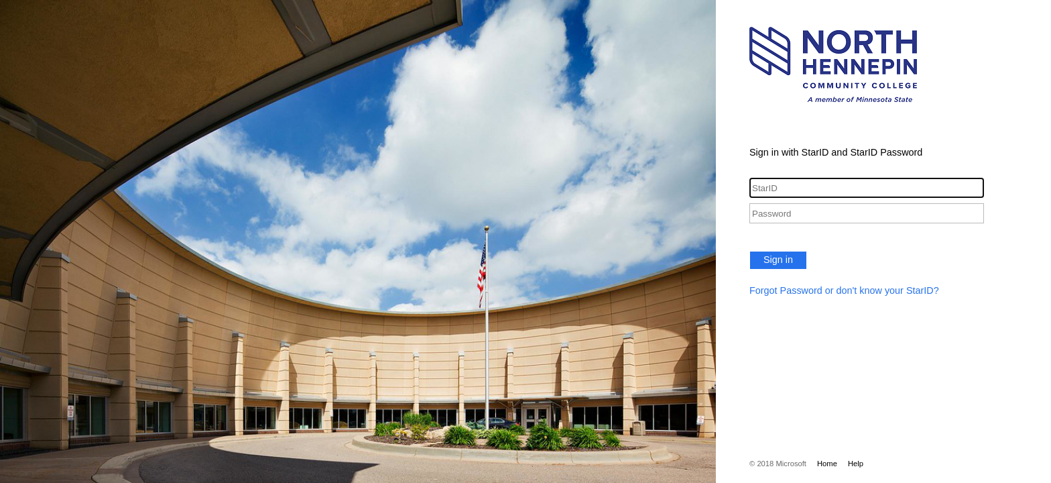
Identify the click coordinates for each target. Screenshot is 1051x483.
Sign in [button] (778, 259)
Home (827, 464)
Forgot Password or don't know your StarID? (844, 290)
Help (855, 464)
